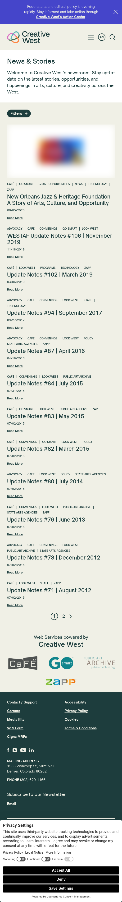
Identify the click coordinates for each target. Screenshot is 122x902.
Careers (13, 711)
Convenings (49, 228)
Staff (88, 300)
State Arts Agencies (22, 344)
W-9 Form (15, 728)
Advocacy (15, 228)
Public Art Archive (77, 376)
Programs (48, 267)
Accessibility (75, 702)
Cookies (71, 719)
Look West (90, 228)
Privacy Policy (76, 711)
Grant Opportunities (54, 184)
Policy (88, 338)
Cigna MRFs (17, 737)
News (79, 184)
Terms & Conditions (81, 728)
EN (102, 37)
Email (11, 803)
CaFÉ (10, 184)
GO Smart (26, 184)
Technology (97, 184)
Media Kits (15, 719)
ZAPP (10, 189)
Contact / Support (22, 702)
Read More (15, 218)
